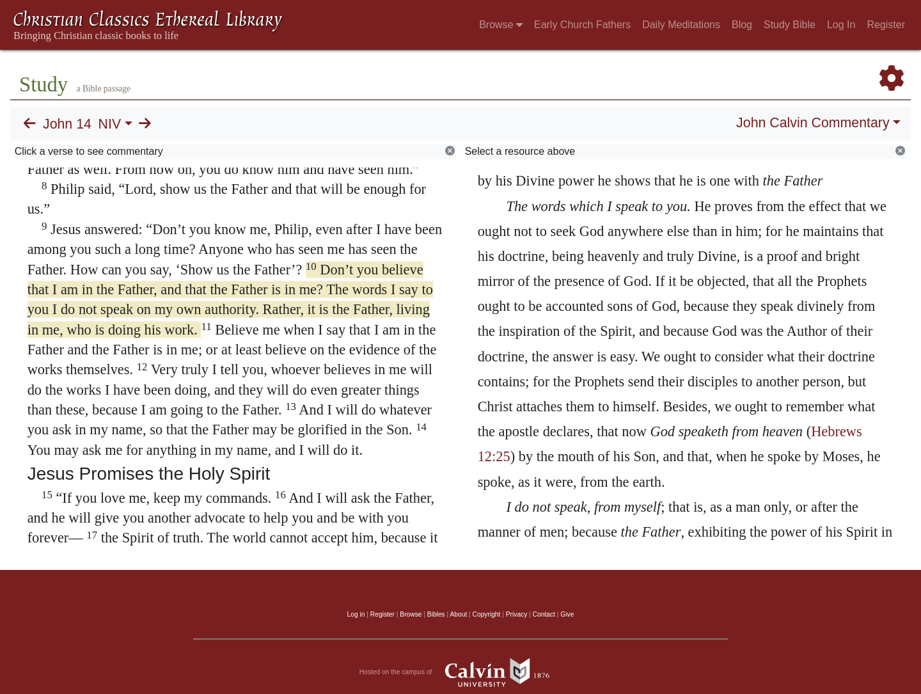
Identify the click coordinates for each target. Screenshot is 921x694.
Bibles (436, 614)
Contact (544, 614)
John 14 (67, 124)
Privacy (517, 614)
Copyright (487, 614)
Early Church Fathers (582, 24)
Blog (742, 24)
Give (567, 614)
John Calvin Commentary (812, 122)
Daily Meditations (681, 24)
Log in (356, 614)
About (458, 614)
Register (886, 24)
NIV (110, 124)
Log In (841, 24)
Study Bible (789, 24)
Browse (501, 24)
